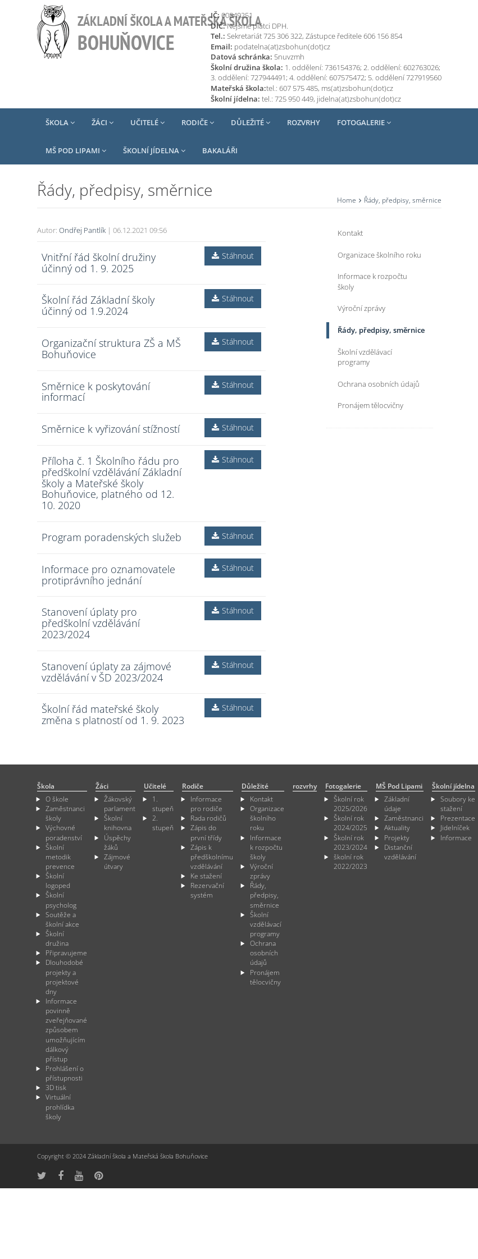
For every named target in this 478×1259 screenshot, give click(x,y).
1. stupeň (163, 803)
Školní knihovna (117, 822)
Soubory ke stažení (457, 803)
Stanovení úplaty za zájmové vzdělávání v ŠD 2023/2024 (106, 672)
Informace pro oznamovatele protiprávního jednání (108, 574)
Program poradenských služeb (111, 537)
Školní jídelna (154, 150)
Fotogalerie (364, 122)
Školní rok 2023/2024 (350, 842)
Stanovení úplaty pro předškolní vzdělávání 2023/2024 (91, 623)
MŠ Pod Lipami (75, 150)
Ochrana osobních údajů (379, 384)
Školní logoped (57, 880)
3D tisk (55, 1087)
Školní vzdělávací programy (365, 357)
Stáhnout (233, 255)
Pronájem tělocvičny (370, 405)
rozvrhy (303, 122)
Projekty (396, 838)
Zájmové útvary (117, 861)
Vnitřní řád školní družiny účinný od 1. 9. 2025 (99, 262)
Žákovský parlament (119, 803)
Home (346, 200)
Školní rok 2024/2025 (350, 822)
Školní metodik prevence (60, 857)
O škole (57, 799)
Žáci (102, 122)
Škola (60, 122)
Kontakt (350, 233)
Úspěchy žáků (117, 842)
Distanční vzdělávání (400, 852)
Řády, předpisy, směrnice (381, 330)
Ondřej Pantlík (82, 230)
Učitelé (147, 122)
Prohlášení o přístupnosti (64, 1073)
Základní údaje (396, 803)
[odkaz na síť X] (41, 1175)
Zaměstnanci (404, 818)
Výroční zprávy (361, 308)
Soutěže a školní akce (62, 919)
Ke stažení (206, 876)
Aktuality (397, 827)
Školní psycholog (60, 899)
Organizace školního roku (379, 255)
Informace (456, 838)
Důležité (250, 122)
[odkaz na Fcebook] (60, 1175)
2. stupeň (163, 822)
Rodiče (197, 122)
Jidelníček (455, 827)
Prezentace (457, 818)
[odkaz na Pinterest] (99, 1175)
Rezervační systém (207, 890)
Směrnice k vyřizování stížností (111, 429)
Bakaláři (220, 150)
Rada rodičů (208, 818)
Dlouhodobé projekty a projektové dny (64, 977)
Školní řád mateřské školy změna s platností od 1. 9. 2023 (113, 714)
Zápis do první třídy (206, 832)
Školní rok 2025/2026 (350, 803)
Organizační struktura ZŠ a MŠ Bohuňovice (111, 348)
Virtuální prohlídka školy (59, 1106)
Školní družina (57, 938)
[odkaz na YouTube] (79, 1175)
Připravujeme (66, 953)
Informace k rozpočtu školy (372, 281)
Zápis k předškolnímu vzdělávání (211, 857)
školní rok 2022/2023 (350, 861)
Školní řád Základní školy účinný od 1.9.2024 (98, 305)
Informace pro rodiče (206, 803)
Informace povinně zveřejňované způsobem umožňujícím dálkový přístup (66, 1030)
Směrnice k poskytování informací (96, 391)
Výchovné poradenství (63, 832)
